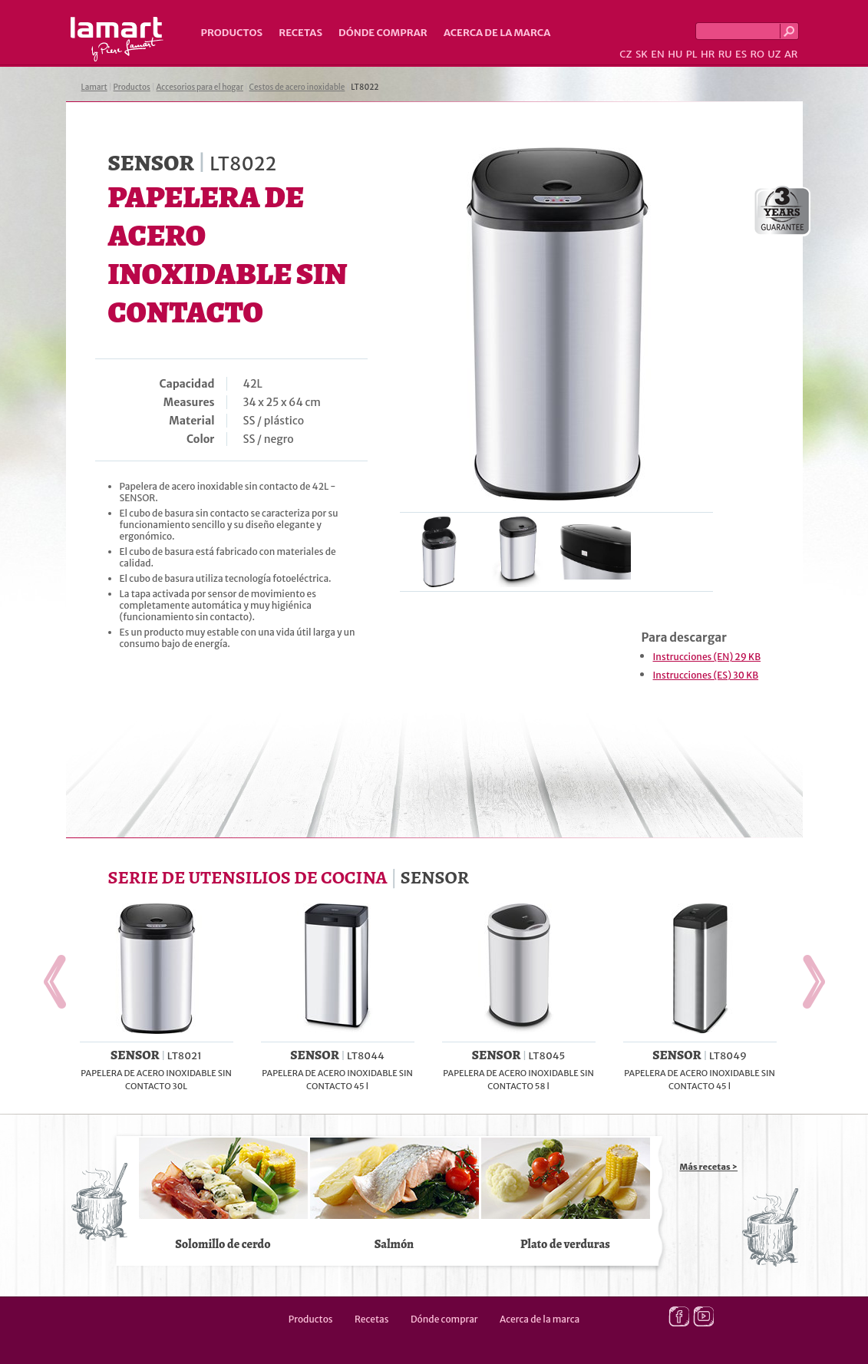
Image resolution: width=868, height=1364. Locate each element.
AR (791, 54)
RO (757, 54)
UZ (774, 54)
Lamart (117, 39)
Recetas (300, 32)
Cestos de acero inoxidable (297, 87)
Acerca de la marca (497, 32)
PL (692, 54)
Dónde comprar (382, 32)
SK (641, 54)
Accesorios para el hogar (200, 87)
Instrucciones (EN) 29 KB (707, 656)
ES (741, 54)
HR (708, 54)
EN (658, 54)
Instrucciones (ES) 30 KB (706, 675)
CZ (625, 54)
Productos (232, 32)
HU (675, 54)
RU (725, 54)
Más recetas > (709, 1166)
